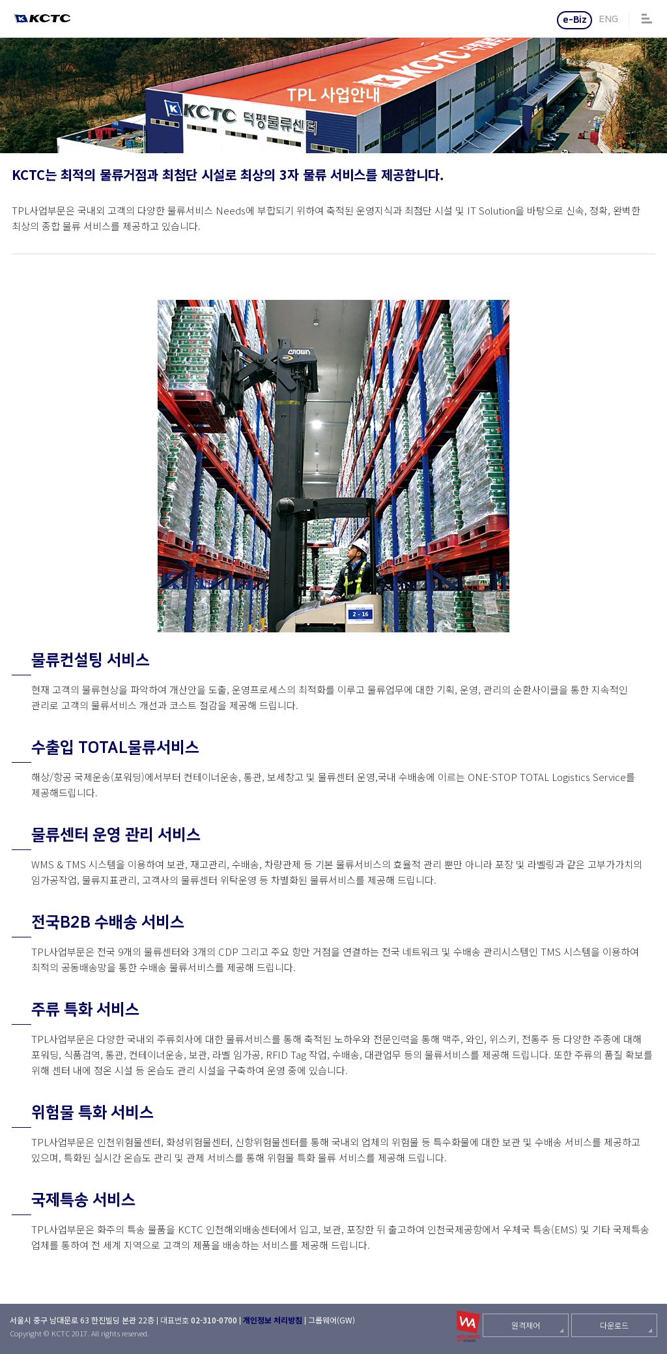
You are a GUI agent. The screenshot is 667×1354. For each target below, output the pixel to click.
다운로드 (614, 1325)
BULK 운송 (15, 95)
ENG (608, 19)
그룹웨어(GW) (331, 1319)
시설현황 (652, 95)
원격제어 (525, 1325)
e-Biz (575, 20)
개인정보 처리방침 (272, 1319)
